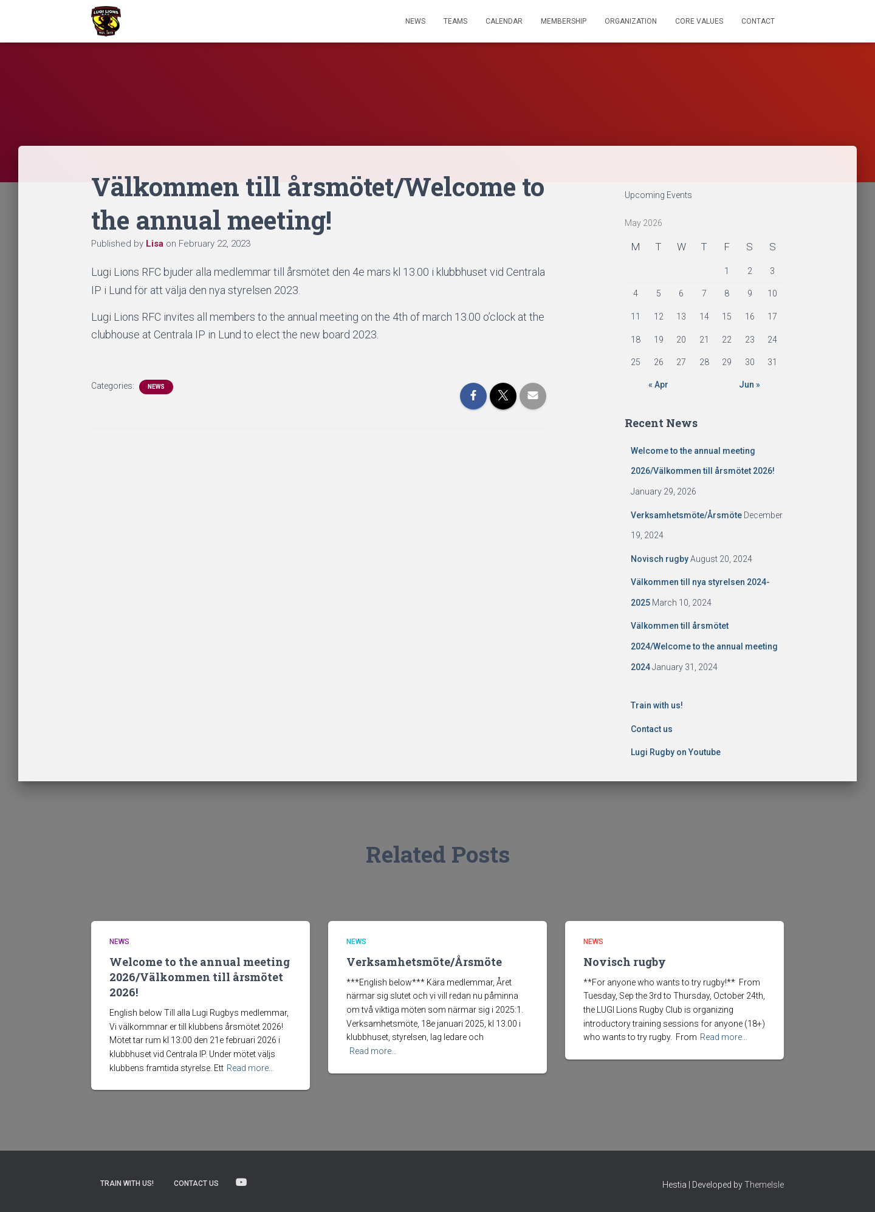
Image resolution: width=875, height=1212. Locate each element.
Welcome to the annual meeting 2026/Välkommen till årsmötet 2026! (199, 976)
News (415, 21)
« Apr (658, 384)
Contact (758, 21)
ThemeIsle (764, 1185)
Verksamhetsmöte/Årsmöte (686, 515)
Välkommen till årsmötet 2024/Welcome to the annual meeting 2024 (704, 646)
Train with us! (657, 705)
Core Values (699, 21)
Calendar (504, 21)
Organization (631, 21)
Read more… (250, 1068)
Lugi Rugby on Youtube (676, 752)
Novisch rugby (659, 559)
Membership (563, 21)
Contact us (652, 729)
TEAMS (455, 21)
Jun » (749, 384)
